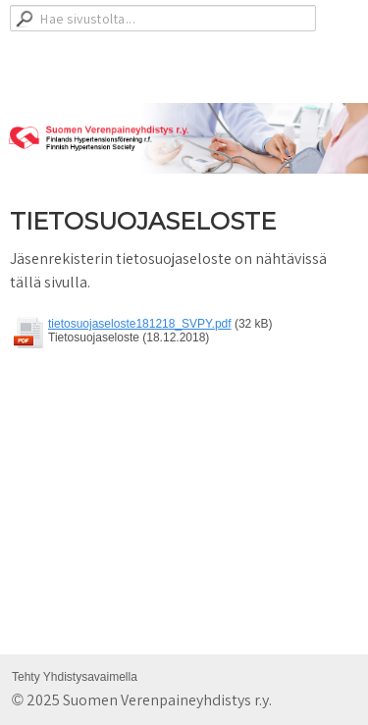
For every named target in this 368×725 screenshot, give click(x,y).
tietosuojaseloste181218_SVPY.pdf (140, 324)
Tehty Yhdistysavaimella (74, 677)
